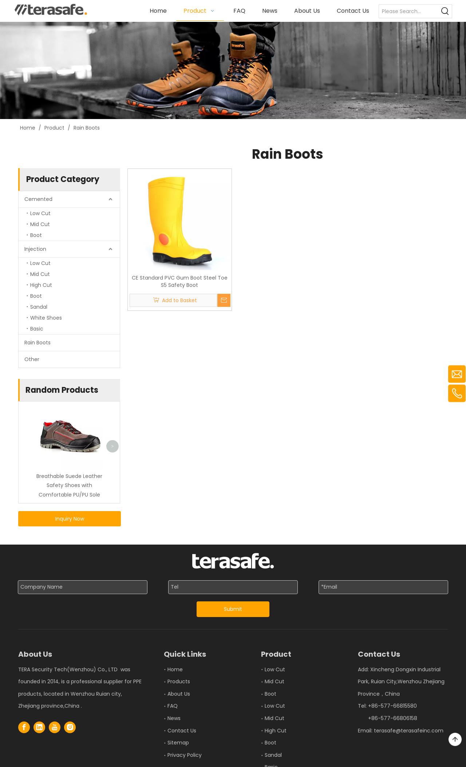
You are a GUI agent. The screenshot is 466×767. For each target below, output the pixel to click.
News (174, 718)
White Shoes (46, 317)
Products (178, 681)
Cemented (38, 198)
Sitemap (178, 742)
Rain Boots (37, 342)
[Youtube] (54, 727)
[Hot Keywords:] (445, 11)
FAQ (172, 705)
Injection (35, 248)
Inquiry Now (69, 518)
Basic (36, 328)
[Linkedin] (39, 727)
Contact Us (181, 730)
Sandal (38, 306)
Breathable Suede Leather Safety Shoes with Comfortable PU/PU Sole (69, 485)
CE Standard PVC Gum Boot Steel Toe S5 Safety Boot (180, 281)
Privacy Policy (184, 754)
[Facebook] (24, 727)
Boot (36, 234)
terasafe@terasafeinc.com (408, 730)
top (455, 740)
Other (31, 359)
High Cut (41, 284)
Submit (233, 609)
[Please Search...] (409, 11)
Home (175, 669)
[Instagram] (70, 727)
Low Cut (40, 213)
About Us (178, 693)
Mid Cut (40, 224)
